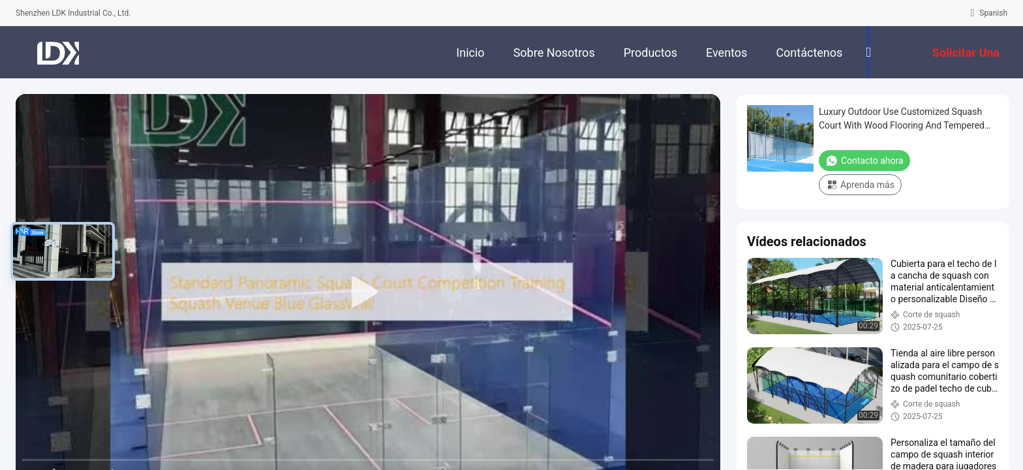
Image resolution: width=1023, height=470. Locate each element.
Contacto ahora (864, 160)
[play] (368, 292)
